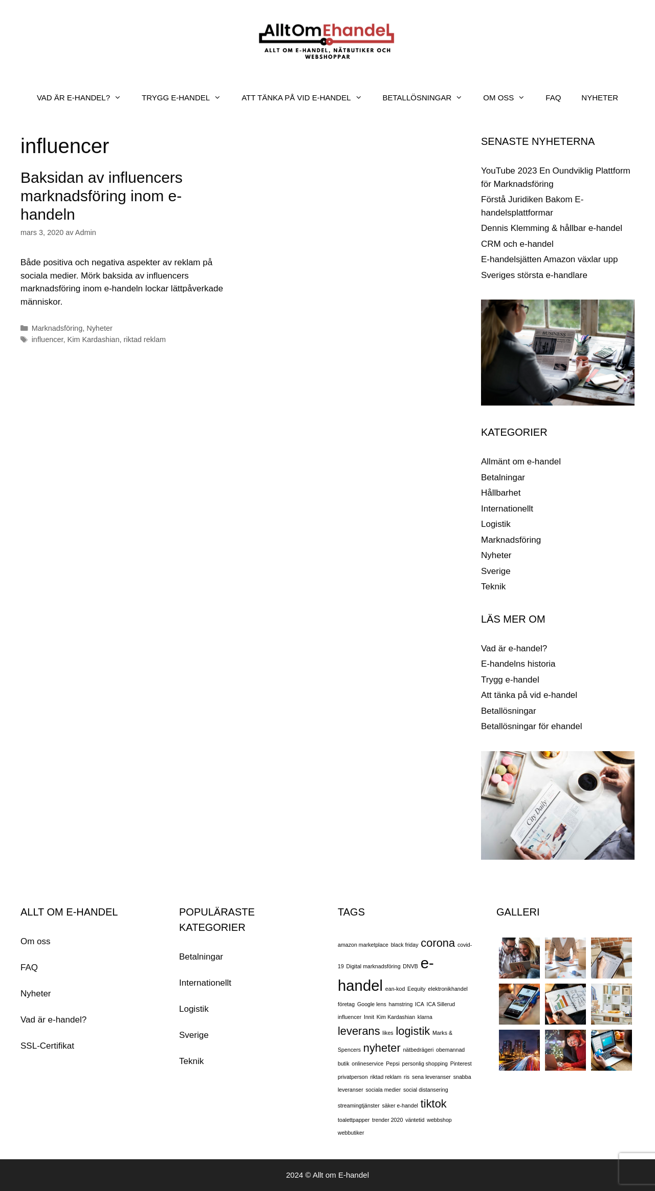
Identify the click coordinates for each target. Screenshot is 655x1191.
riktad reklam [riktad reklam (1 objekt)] (385, 1077)
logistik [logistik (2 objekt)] (413, 1031)
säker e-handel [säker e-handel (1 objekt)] (400, 1105)
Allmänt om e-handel (521, 461)
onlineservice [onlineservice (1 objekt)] (367, 1063)
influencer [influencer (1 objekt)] (349, 1017)
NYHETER (599, 97)
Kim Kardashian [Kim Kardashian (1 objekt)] (396, 1017)
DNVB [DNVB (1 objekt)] (410, 966)
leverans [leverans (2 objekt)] (359, 1031)
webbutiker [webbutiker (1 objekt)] (351, 1133)
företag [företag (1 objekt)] (346, 1004)
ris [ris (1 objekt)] (406, 1077)
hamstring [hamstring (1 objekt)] (401, 1004)
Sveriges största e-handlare (534, 275)
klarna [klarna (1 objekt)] (425, 1017)
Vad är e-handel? (514, 648)
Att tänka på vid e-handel (529, 695)
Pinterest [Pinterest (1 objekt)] (461, 1063)
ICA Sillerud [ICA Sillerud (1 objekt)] (441, 1004)
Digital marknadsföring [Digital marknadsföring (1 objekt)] (373, 966)
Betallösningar (508, 711)
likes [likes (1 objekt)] (387, 1033)
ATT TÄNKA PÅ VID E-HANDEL (307, 97)
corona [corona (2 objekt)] (438, 943)
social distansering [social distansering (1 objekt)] (425, 1090)
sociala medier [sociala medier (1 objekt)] (383, 1090)
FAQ (553, 97)
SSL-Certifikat (47, 1046)
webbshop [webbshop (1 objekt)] (439, 1120)
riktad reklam (144, 339)
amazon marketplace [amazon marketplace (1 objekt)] (363, 945)
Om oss (35, 941)
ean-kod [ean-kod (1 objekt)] (395, 989)
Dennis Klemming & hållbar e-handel (551, 228)
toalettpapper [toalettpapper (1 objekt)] (353, 1120)
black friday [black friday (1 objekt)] (405, 945)
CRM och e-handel (517, 244)
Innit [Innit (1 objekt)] (369, 1017)
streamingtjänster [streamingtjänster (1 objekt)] (359, 1105)
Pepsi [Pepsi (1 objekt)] (393, 1063)
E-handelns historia (518, 664)
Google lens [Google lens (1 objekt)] (371, 1004)
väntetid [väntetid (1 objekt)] (414, 1120)
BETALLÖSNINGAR (428, 97)
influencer (47, 339)
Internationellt (507, 509)
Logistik (496, 524)
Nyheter (99, 328)
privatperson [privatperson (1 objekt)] (353, 1077)
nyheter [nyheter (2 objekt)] (382, 1047)
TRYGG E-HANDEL (186, 97)
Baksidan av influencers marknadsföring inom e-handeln (101, 196)
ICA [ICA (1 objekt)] (419, 1004)
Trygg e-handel (510, 680)
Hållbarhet (501, 493)
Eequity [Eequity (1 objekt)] (416, 989)
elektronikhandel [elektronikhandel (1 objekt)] (448, 989)
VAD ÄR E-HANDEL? (84, 97)
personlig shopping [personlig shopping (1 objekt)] (425, 1063)
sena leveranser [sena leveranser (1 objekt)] (431, 1077)
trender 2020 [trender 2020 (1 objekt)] (387, 1120)
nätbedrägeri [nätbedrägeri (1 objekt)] (418, 1050)
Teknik (493, 586)
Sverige (496, 571)
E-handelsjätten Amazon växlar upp (549, 259)
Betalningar (503, 477)
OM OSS (509, 97)
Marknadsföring (57, 328)
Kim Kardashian (94, 339)
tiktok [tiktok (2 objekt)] (434, 1103)
